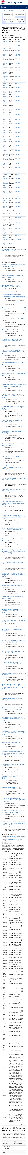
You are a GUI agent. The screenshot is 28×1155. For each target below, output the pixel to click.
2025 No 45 (17, 41)
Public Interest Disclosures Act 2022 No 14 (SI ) (13, 319)
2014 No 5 (17, 145)
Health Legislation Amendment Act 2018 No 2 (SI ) (13, 432)
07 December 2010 (5, 219)
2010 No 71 (17, 213)
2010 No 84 (17, 202)
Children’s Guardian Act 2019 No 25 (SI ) (13, 363)
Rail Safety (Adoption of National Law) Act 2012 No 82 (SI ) (13, 652)
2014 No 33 (17, 141)
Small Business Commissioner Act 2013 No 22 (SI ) (13, 630)
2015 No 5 (17, 132)
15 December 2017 (5, 105)
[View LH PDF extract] (12, 22)
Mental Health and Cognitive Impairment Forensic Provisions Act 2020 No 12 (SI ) (14, 352)
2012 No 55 (17, 163)
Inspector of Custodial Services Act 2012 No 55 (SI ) (14, 674)
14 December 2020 (5, 72)
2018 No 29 (17, 100)
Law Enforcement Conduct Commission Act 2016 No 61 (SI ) (13, 490)
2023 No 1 (17, 55)
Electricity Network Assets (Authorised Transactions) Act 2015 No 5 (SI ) (13, 528)
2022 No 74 (17, 45)
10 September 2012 (5, 184)
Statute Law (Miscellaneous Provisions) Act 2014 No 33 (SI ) (13, 539)
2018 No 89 (17, 91)
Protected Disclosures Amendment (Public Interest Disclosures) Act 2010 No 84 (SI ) (13, 753)
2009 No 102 (18, 222)
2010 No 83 (17, 210)
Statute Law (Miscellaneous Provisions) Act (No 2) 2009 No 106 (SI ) (13, 811)
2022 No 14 (17, 50)
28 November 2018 (5, 93)
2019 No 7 (17, 83)
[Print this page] (22, 7)
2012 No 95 (17, 178)
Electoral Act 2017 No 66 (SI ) (10, 456)
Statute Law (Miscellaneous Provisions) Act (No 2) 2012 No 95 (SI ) (13, 641)
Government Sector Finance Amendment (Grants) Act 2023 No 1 (12, 285)
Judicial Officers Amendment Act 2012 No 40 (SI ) (13, 699)
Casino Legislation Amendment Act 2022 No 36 (14, 308)
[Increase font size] (27, 7)
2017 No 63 (17, 109)
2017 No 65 (17, 104)
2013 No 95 (17, 154)
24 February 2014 (5, 151)
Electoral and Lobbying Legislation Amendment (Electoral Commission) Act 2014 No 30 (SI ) (13, 551)
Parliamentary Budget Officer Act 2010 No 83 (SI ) (13, 764)
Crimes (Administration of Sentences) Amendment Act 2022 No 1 (13, 330)
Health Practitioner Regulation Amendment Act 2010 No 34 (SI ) (11, 788)
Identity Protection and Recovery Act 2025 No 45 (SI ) (12, 276)
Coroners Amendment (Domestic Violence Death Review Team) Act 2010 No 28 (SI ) (13, 800)
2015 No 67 (17, 127)
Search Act (20, 19)
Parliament (6, 1139)
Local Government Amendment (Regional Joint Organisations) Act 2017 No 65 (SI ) (13, 467)
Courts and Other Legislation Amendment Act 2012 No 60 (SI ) (11, 663)
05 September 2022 (5, 60)
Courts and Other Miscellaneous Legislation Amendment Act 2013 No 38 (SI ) (13, 610)
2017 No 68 (17, 114)
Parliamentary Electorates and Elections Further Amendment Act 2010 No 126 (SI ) (13, 732)
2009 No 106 (18, 239)
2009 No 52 (17, 231)
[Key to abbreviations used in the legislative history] (7, 22)
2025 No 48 (17, 43)
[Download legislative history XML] (15, 22)
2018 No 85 (17, 87)
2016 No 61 (17, 119)
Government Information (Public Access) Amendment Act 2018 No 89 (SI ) (14, 385)
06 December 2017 (5, 116)
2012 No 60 (17, 182)
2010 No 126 (18, 217)
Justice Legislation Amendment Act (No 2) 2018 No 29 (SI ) (13, 421)
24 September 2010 (5, 224)
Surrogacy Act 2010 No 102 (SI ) (11, 742)
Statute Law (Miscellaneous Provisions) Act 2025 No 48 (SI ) (13, 265)
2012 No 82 (17, 174)
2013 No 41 (17, 150)
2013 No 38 (17, 167)
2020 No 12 (17, 67)
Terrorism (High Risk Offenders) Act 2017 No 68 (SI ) (12, 444)
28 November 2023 (5, 47)
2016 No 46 (17, 123)
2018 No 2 (17, 70)
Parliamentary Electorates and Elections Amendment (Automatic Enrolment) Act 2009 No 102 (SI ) (13, 823)
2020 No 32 (17, 76)
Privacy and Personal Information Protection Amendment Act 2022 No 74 (13, 295)
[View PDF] (10, 22)
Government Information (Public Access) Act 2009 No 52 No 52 (14, 250)
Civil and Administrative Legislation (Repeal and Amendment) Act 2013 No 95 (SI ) (13, 575)
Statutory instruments (18, 14)
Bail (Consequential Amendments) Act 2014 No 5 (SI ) (13, 563)
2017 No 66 (17, 96)
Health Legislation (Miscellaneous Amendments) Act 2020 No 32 (12, 340)
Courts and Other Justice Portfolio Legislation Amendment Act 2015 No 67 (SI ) (13, 517)
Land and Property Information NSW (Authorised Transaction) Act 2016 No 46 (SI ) (13, 503)
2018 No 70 (17, 54)
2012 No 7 (17, 195)
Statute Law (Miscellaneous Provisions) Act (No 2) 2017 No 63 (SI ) (13, 479)
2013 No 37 (17, 171)
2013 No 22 (17, 158)
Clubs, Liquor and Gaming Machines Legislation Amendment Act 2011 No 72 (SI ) (13, 719)
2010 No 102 (18, 206)
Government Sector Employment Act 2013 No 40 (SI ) (12, 597)
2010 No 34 (17, 235)
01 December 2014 (5, 138)
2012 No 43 (17, 187)
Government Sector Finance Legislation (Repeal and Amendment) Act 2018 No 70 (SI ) (13, 408)
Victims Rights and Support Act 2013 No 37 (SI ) (13, 620)
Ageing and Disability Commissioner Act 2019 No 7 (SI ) (13, 374)
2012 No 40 (17, 191)
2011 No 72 (17, 198)
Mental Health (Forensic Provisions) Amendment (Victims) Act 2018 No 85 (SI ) (13, 395)
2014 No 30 (17, 136)
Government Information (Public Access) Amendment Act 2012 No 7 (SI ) (14, 708)
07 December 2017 (5, 111)
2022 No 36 (17, 58)
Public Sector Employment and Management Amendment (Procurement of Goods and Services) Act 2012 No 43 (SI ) (13, 686)
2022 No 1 (17, 63)
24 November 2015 (5, 129)
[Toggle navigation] (4, 7)
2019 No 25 (17, 80)
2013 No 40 (17, 149)
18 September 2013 (5, 160)
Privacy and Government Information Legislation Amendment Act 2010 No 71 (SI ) (13, 776)
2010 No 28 (17, 228)
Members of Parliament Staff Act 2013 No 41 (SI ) (13, 586)
